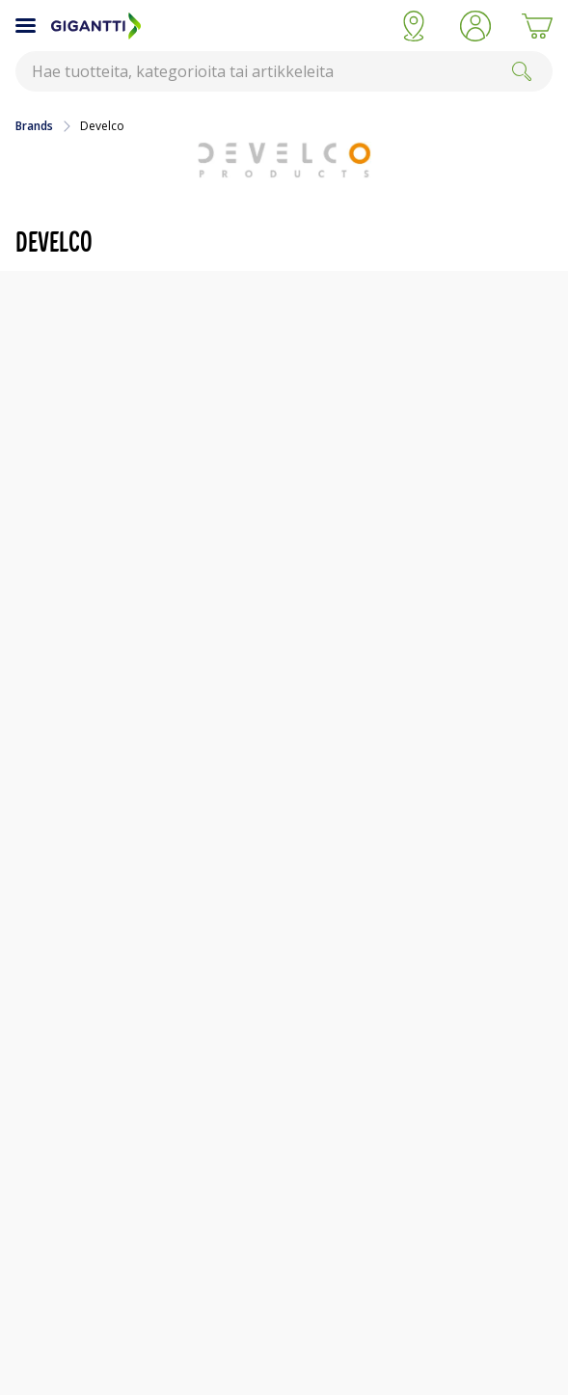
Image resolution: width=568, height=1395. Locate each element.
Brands (34, 126)
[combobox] (284, 71)
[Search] (521, 71)
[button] (475, 26)
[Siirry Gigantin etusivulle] (217, 26)
